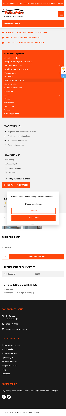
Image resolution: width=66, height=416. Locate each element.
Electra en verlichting (14, 80)
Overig (7, 99)
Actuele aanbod (8, 349)
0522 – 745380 (15, 168)
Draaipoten (8, 76)
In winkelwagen (37, 256)
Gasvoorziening (10, 84)
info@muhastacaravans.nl (19, 179)
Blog (4, 369)
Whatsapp (13, 172)
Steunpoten (9, 106)
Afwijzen (33, 211)
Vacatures (6, 374)
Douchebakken (10, 73)
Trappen (7, 110)
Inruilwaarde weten (9, 361)
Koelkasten (8, 91)
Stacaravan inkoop (9, 353)
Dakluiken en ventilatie (13, 65)
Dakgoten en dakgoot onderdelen (18, 62)
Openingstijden (8, 357)
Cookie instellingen (33, 204)
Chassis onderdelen (12, 58)
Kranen (7, 95)
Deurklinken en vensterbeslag (16, 69)
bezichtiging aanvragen (16, 185)
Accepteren (34, 217)
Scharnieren (9, 102)
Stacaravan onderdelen (11, 345)
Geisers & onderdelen (13, 88)
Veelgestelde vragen (10, 365)
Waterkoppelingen (11, 114)
